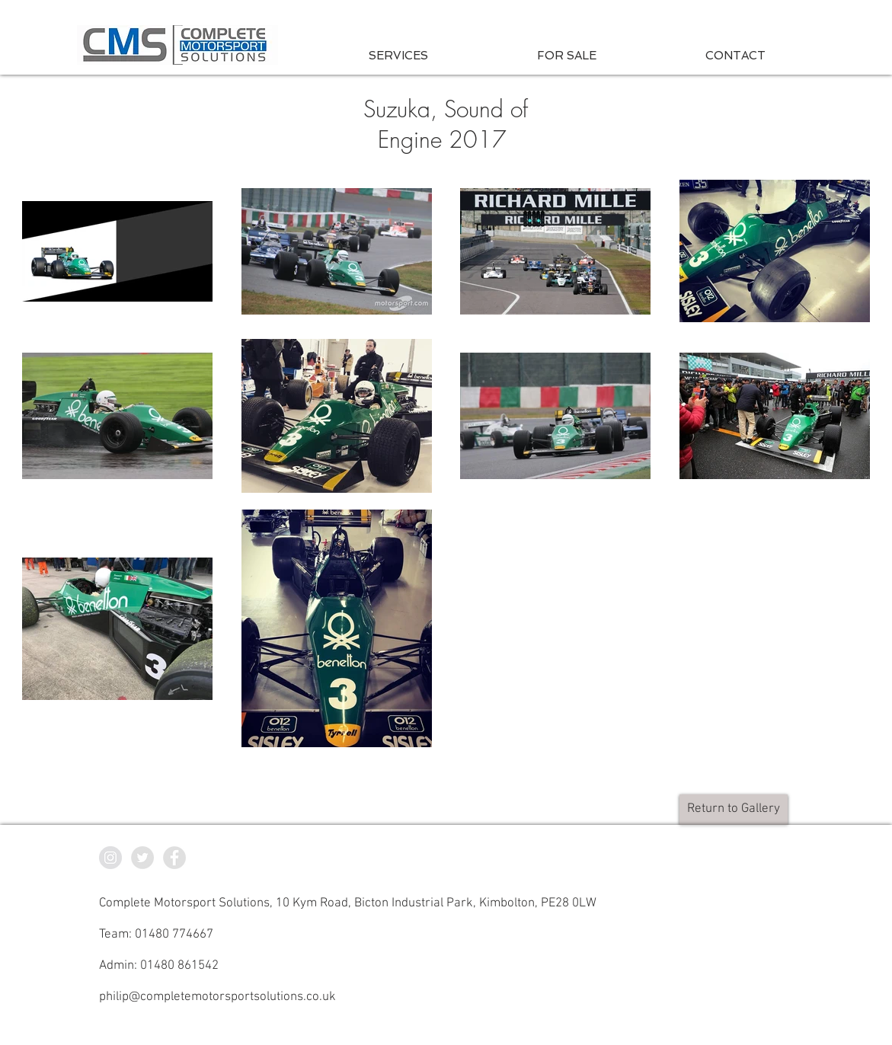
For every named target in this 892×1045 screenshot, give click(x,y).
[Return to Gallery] (733, 809)
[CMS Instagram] (110, 857)
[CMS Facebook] (174, 857)
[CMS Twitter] (142, 857)
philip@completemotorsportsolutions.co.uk (217, 997)
